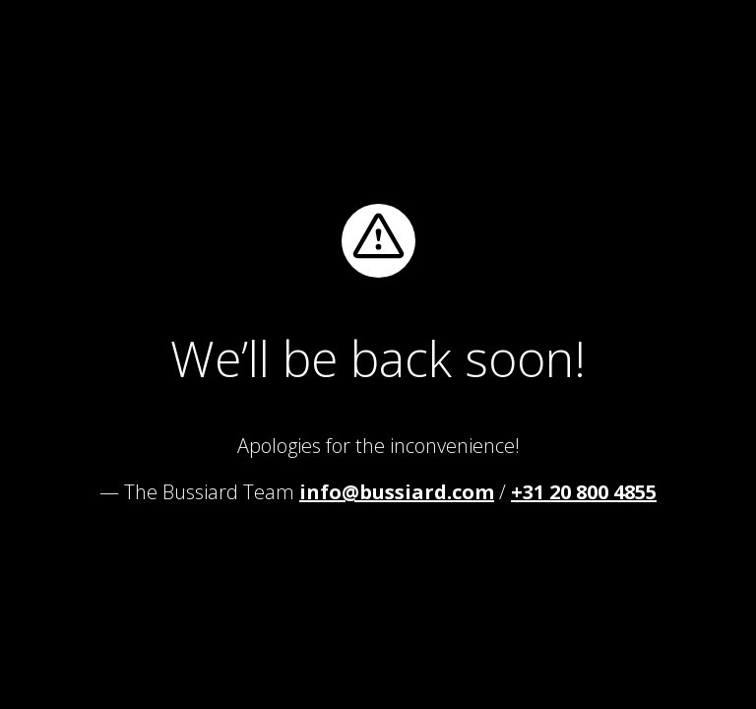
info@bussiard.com (396, 492)
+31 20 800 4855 (584, 492)
